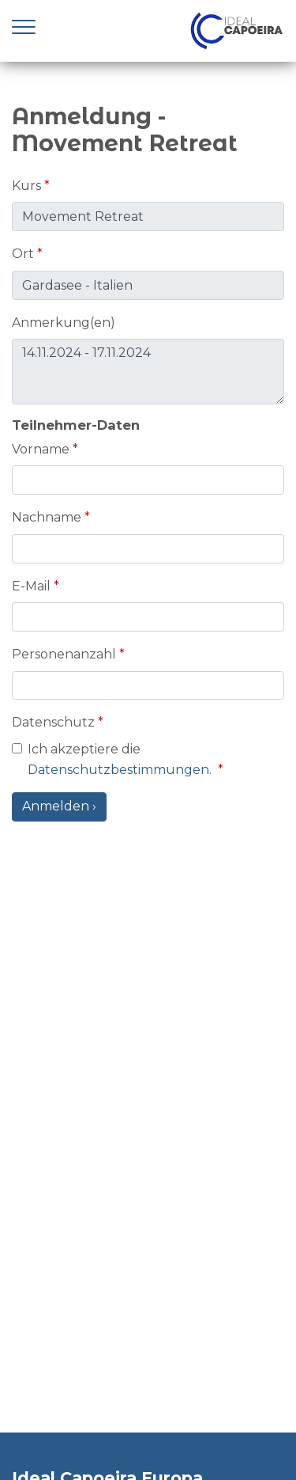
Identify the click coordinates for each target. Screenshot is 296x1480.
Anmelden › (59, 806)
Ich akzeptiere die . (123, 759)
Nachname (46, 517)
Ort (23, 253)
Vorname (40, 449)
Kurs (26, 185)
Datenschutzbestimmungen (118, 769)
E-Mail (31, 586)
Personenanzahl (64, 654)
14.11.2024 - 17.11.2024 (148, 371)
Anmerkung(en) (63, 322)
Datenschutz (53, 722)
